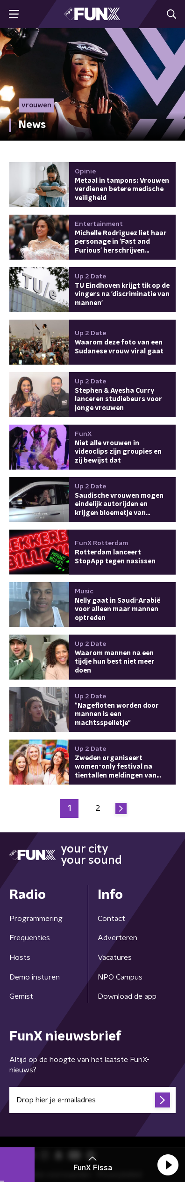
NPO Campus (120, 977)
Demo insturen (34, 977)
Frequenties (29, 938)
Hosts (19, 957)
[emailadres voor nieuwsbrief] (92, 1100)
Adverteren (117, 938)
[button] (168, 1165)
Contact (111, 918)
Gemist (21, 996)
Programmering (36, 918)
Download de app (127, 996)
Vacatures (115, 957)
